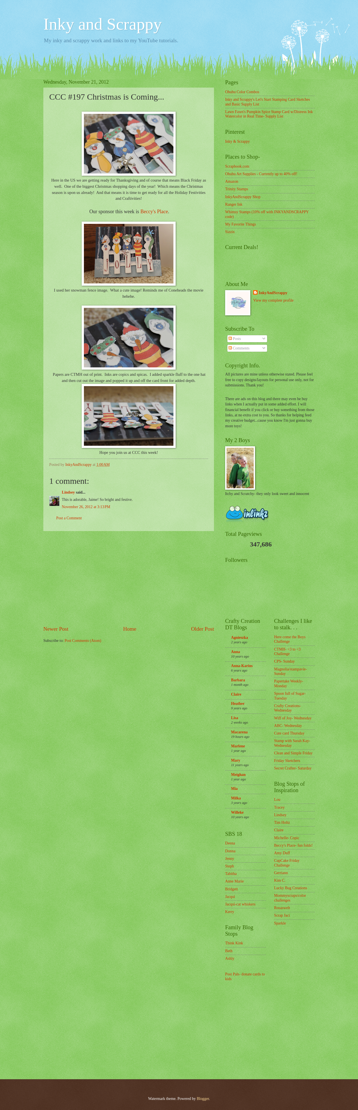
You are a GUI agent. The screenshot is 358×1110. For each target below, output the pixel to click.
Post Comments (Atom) (83, 641)
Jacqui (230, 897)
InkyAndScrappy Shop (242, 197)
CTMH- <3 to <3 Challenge (287, 651)
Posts (235, 339)
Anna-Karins (242, 666)
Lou (277, 799)
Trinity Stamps (236, 189)
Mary (235, 760)
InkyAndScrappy (273, 293)
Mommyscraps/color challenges (290, 897)
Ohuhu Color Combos (242, 92)
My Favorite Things (240, 224)
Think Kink (234, 943)
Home (129, 629)
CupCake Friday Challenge (287, 862)
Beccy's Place (154, 211)
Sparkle (280, 923)
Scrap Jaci (282, 915)
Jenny (229, 858)
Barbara (238, 680)
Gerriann (281, 873)
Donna (230, 851)
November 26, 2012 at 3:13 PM (86, 507)
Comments (239, 348)
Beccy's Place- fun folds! (293, 845)
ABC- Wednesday (288, 726)
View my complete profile (273, 300)
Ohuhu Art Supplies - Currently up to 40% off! (261, 174)
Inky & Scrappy (237, 141)
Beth (228, 951)
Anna (235, 652)
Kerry (229, 912)
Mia (234, 789)
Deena (230, 843)
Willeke (237, 812)
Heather (237, 703)
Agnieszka (239, 637)
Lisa (234, 718)
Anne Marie (234, 881)
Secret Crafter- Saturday (293, 768)
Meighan (238, 775)
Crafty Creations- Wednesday (287, 708)
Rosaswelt (282, 908)
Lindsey (68, 492)
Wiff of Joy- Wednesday (293, 718)
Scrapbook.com (237, 166)
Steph (229, 866)
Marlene (238, 746)
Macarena (239, 732)
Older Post (202, 629)
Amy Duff (282, 853)
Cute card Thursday (289, 733)
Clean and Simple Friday (293, 753)
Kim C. (280, 880)
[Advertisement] (128, 578)
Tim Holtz (282, 822)
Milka (236, 798)
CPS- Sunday (284, 661)
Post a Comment (69, 518)
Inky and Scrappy (102, 24)
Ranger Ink (233, 204)
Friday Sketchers (287, 761)
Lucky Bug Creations (290, 888)
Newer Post (56, 629)
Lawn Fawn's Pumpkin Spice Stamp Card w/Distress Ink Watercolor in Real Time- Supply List (269, 114)
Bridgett (231, 889)
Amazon (231, 181)
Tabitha (231, 874)
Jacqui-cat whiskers (240, 904)
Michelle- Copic (286, 838)
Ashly (229, 958)
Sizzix (230, 232)
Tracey (279, 807)
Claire (236, 694)
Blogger (203, 1099)
